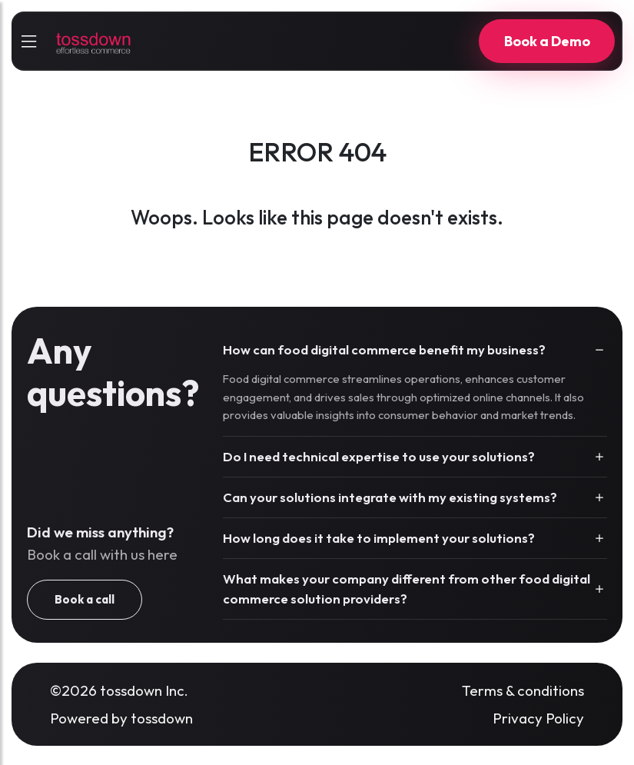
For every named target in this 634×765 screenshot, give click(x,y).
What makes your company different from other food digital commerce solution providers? (406, 588)
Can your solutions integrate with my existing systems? (390, 497)
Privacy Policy (538, 718)
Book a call (85, 599)
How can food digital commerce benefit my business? (384, 349)
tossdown (162, 718)
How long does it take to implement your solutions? (379, 538)
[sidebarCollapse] (29, 41)
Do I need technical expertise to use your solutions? (379, 456)
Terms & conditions (523, 690)
